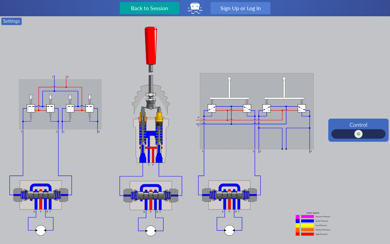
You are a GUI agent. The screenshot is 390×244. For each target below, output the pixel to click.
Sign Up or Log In (240, 8)
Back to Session (149, 8)
